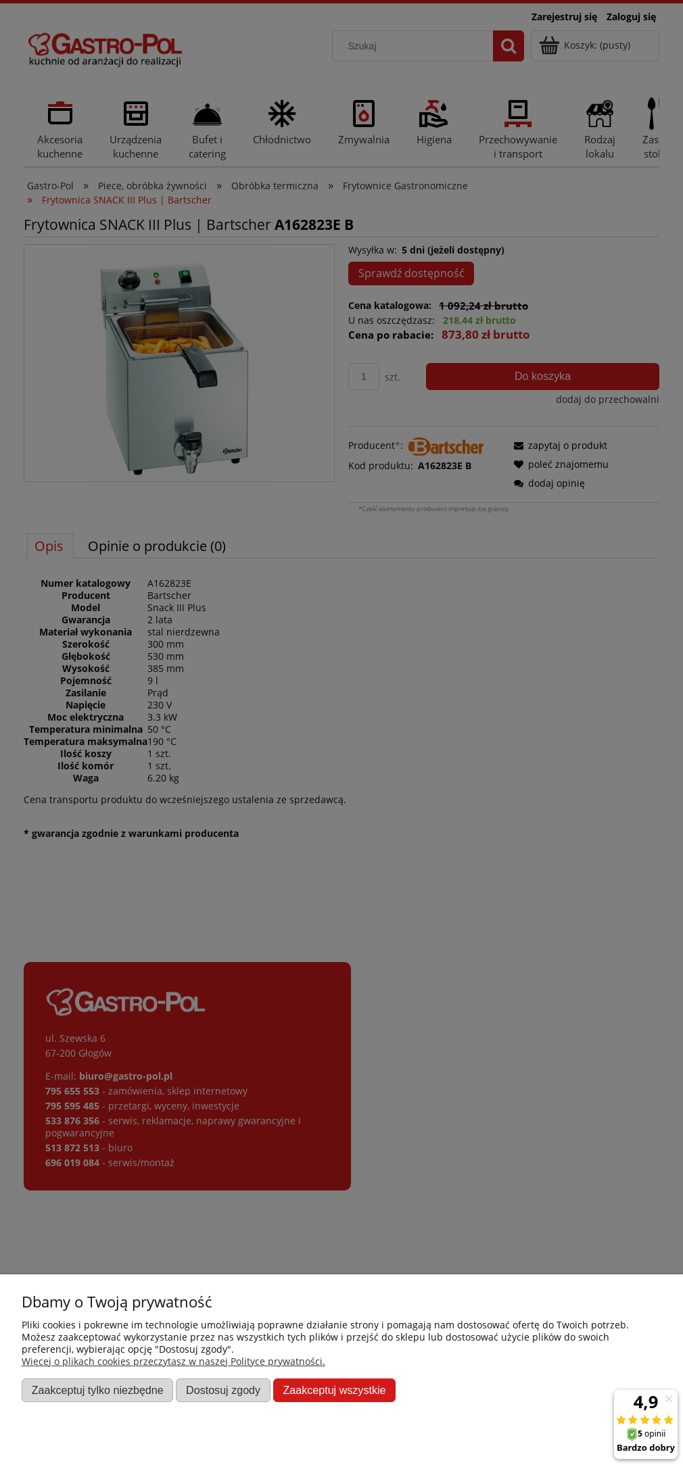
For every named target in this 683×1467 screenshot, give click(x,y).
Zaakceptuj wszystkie (334, 1390)
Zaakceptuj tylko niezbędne (98, 1390)
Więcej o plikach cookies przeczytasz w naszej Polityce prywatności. (173, 1361)
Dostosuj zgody (223, 1390)
